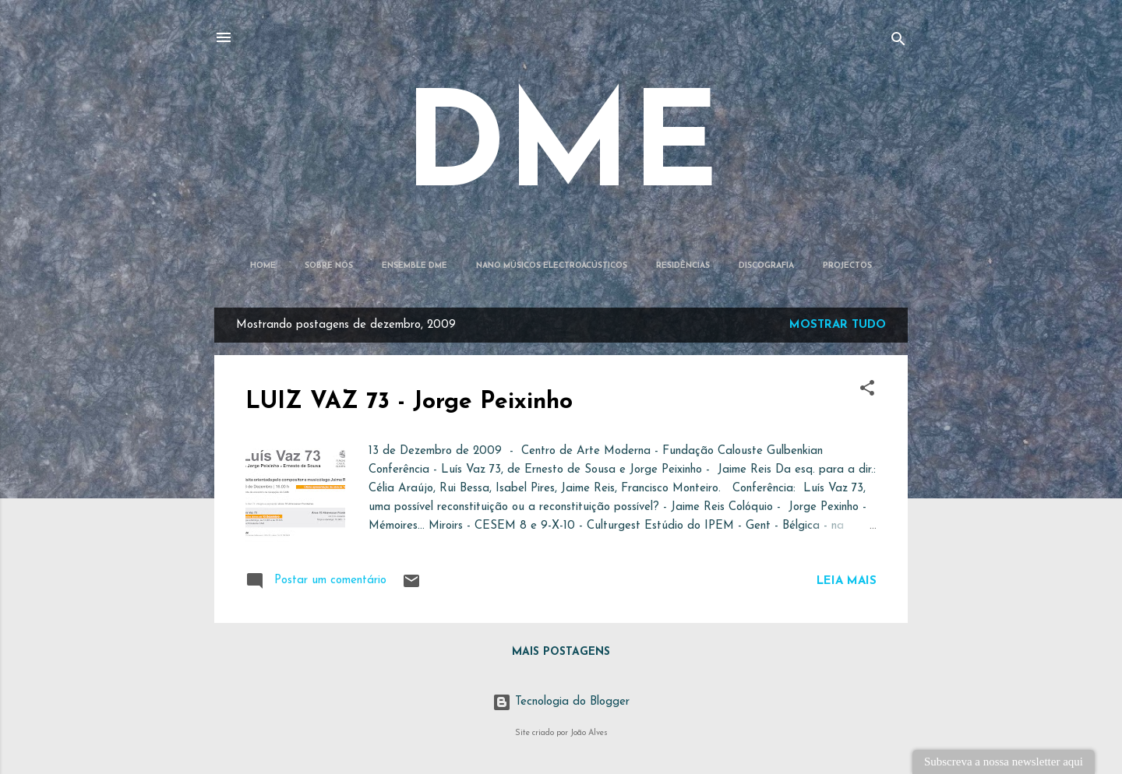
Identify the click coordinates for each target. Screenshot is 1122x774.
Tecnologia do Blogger (561, 702)
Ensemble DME (414, 266)
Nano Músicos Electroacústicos (551, 266)
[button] (867, 391)
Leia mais (847, 581)
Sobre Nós (329, 266)
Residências (683, 266)
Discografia (766, 266)
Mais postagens (561, 652)
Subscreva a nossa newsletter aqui (1003, 761)
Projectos (847, 266)
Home (263, 266)
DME (561, 152)
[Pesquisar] (898, 42)
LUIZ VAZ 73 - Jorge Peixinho (409, 402)
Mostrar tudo (837, 325)
